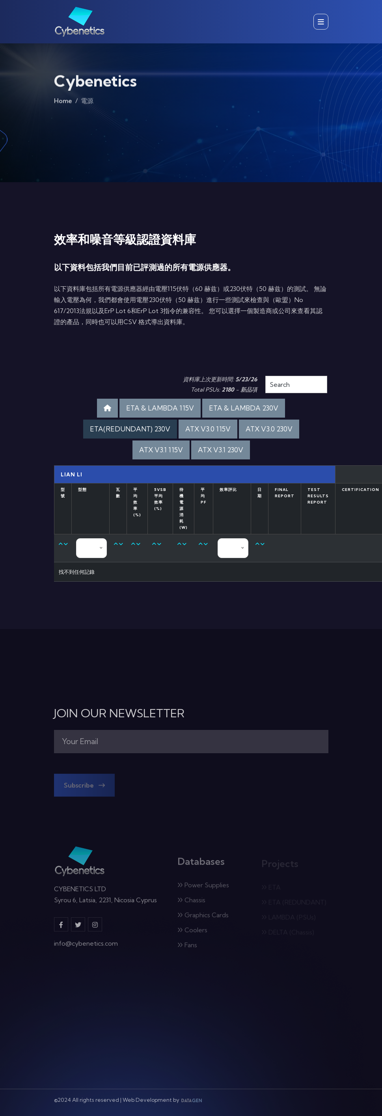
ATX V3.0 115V (208, 429)
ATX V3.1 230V (220, 450)
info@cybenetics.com (86, 946)
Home (63, 102)
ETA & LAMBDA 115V (160, 408)
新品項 (248, 389)
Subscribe (84, 788)
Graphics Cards (203, 918)
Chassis (191, 903)
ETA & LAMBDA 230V (243, 408)
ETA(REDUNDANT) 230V (130, 429)
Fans (187, 948)
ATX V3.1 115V (161, 450)
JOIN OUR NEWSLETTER (119, 713)
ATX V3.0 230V (269, 429)
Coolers (192, 933)
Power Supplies (203, 888)
